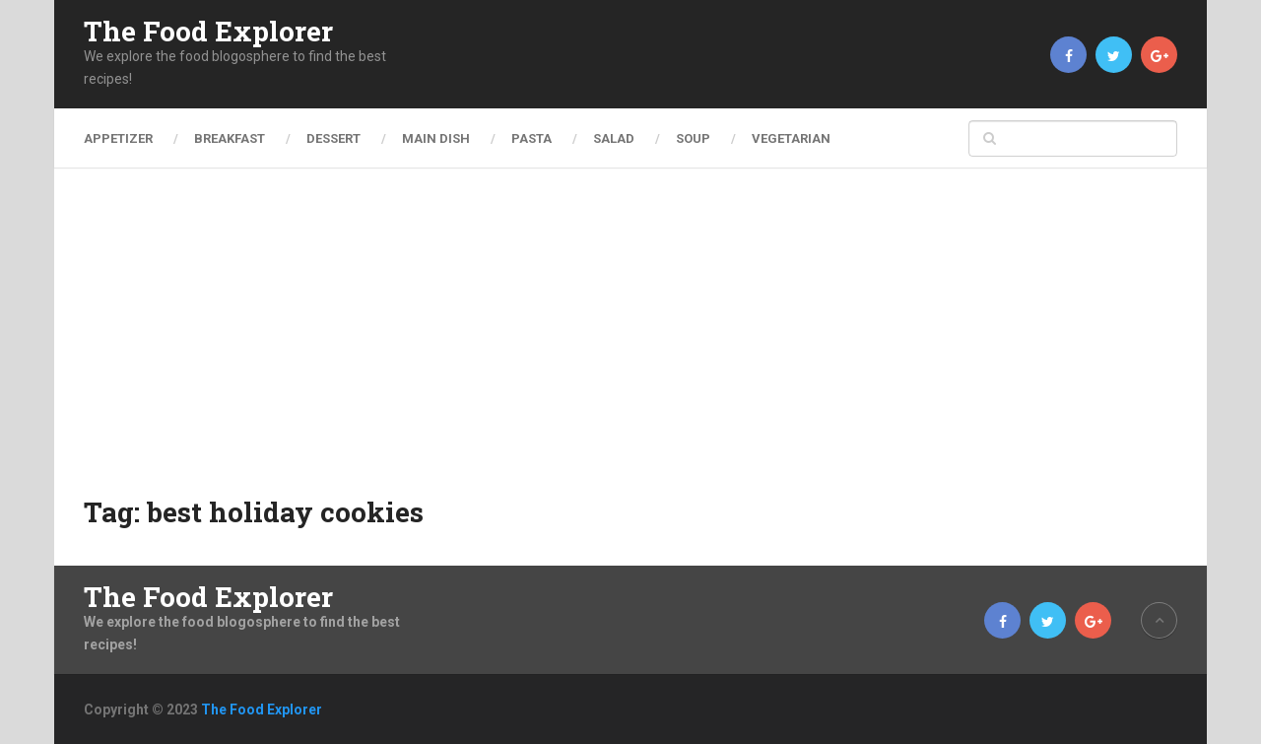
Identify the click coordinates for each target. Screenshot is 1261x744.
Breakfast (229, 138)
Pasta (531, 138)
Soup (693, 138)
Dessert (333, 138)
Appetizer (118, 138)
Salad (613, 138)
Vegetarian (791, 138)
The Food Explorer (208, 31)
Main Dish (436, 138)
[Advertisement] (630, 345)
